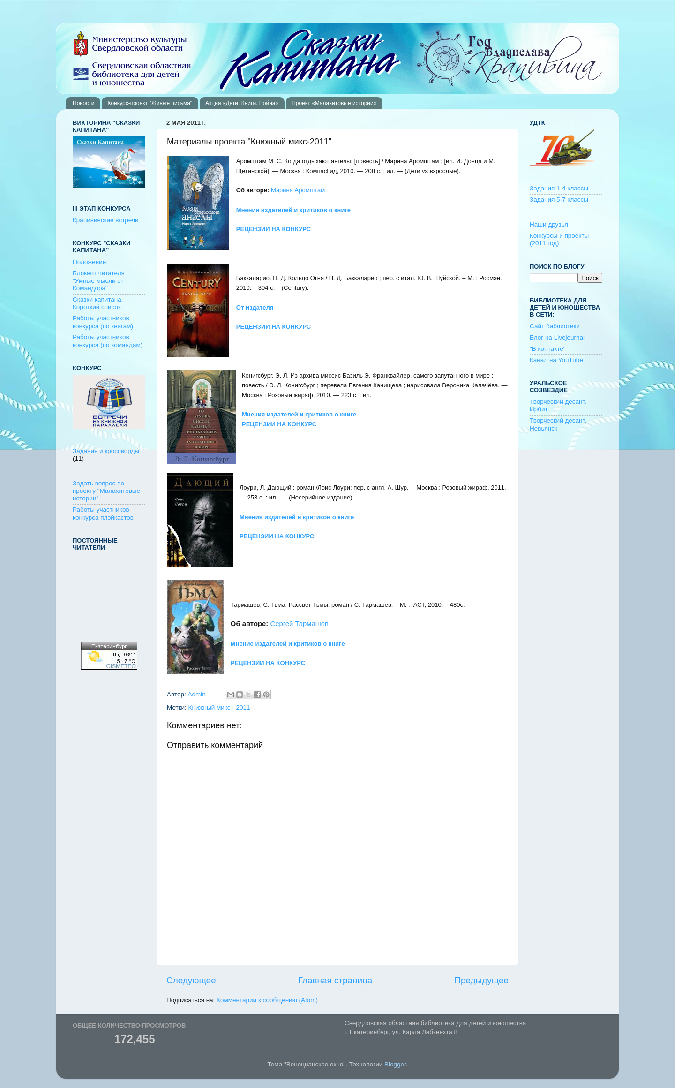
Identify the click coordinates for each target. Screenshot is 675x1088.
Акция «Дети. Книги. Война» (241, 103)
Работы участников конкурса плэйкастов (103, 513)
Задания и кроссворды (106, 450)
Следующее (191, 980)
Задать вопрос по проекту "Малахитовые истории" (106, 491)
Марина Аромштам (298, 190)
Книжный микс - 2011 (219, 707)
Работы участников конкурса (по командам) (107, 340)
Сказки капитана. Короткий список (98, 303)
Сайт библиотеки (555, 326)
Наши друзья (549, 224)
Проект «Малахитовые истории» (334, 103)
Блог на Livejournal (557, 337)
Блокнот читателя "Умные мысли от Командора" (99, 281)
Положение (89, 261)
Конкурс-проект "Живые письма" (149, 103)
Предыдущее (481, 980)
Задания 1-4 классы (559, 188)
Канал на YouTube (556, 359)
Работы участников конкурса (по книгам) (103, 322)
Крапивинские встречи (105, 220)
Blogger (395, 1064)
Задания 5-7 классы (559, 199)
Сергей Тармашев (299, 623)
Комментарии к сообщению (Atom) (267, 1000)
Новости (83, 103)
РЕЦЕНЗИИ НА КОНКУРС (277, 536)
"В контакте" (548, 348)
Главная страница (335, 980)
